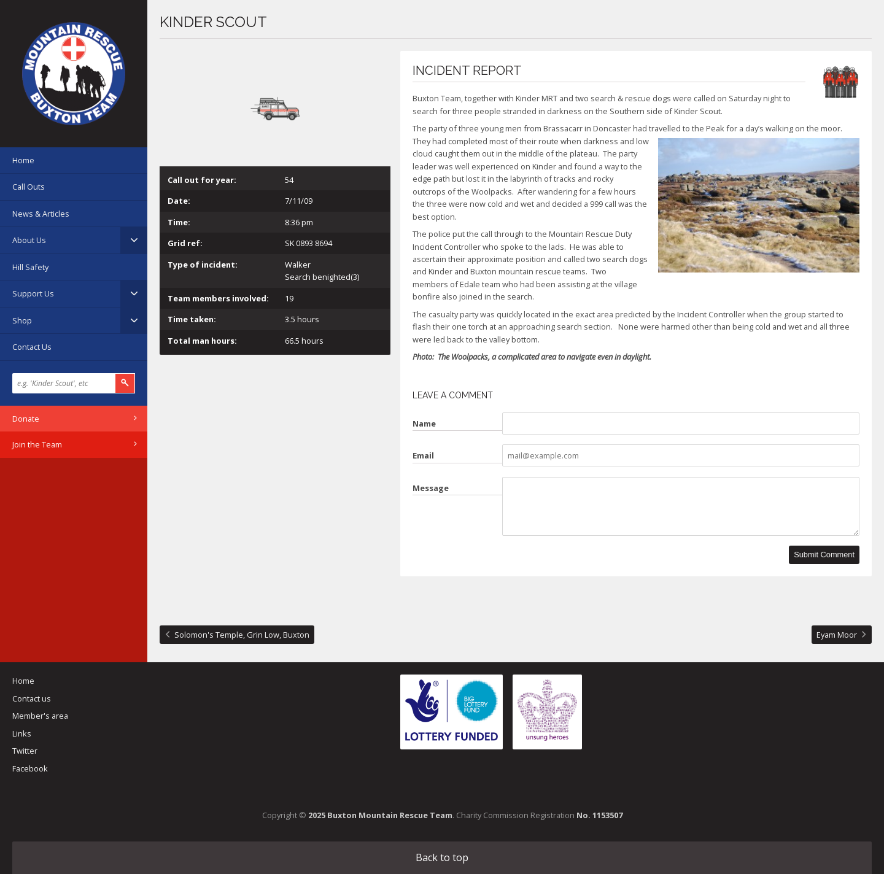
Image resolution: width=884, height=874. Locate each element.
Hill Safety (30, 267)
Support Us (33, 293)
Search (125, 383)
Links (21, 733)
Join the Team (37, 444)
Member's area (40, 715)
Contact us (31, 698)
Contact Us (32, 346)
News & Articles (40, 213)
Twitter (24, 750)
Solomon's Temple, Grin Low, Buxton (241, 634)
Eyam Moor (836, 634)
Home (23, 160)
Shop (22, 320)
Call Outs (28, 186)
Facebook (30, 768)
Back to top (442, 857)
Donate (25, 418)
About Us (29, 240)
